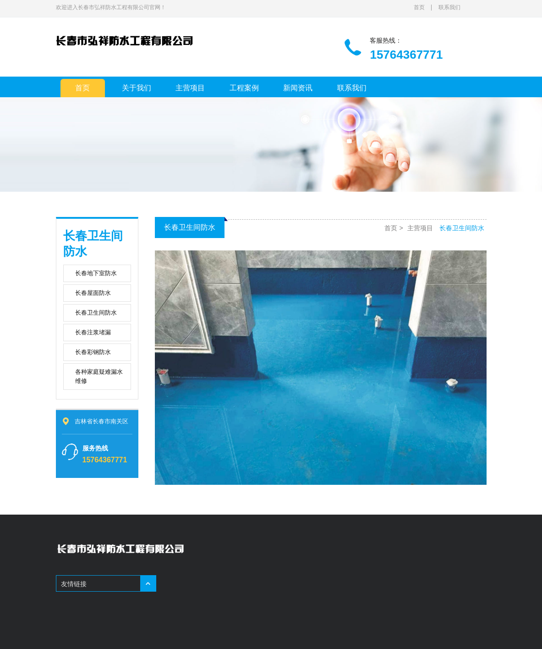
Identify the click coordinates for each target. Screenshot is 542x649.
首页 (419, 7)
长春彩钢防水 (93, 352)
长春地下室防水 (96, 273)
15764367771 (104, 460)
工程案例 (244, 88)
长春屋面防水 (93, 292)
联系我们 (449, 7)
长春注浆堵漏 (93, 332)
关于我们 (136, 88)
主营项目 (190, 88)
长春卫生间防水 (96, 312)
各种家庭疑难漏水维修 (99, 376)
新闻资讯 (297, 88)
